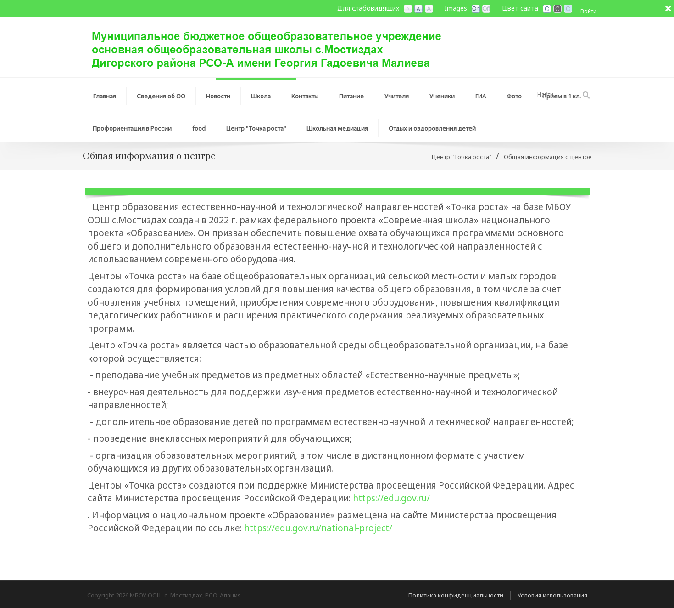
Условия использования (552, 595)
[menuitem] (161, 94)
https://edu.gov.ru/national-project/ (318, 528)
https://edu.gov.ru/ (391, 498)
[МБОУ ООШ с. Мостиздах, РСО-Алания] (266, 46)
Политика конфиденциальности (455, 595)
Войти (588, 11)
